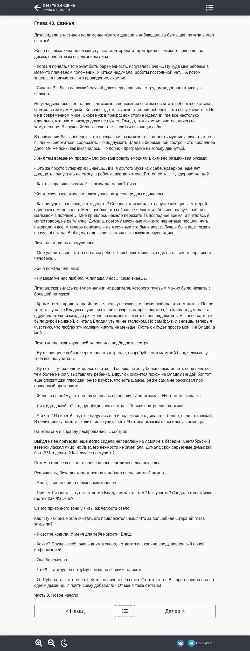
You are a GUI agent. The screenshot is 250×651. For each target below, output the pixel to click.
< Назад (75, 611)
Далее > (175, 611)
